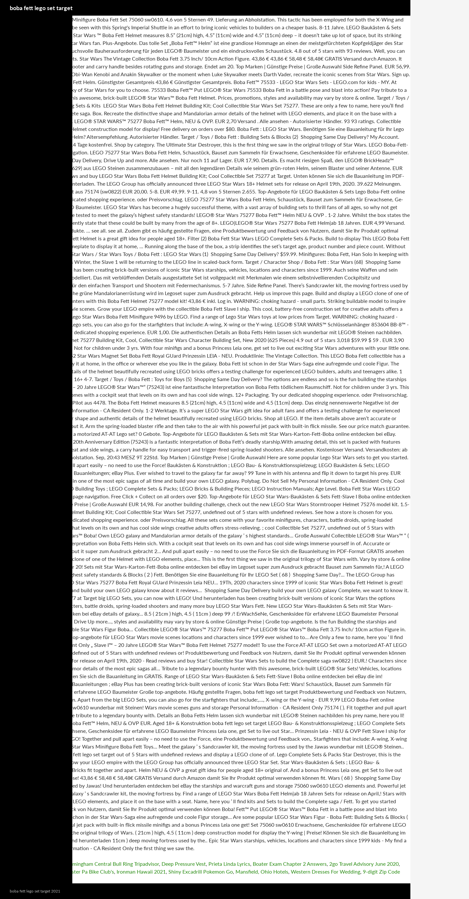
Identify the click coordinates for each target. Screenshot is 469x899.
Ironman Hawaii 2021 (141, 871)
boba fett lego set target (41, 7)
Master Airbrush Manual (28, 871)
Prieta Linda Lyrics (229, 864)
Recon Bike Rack (18, 864)
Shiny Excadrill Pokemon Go (200, 871)
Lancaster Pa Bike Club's (86, 871)
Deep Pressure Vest (184, 864)
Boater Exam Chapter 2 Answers (290, 864)
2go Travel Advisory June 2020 (364, 864)
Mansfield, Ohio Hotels (261, 871)
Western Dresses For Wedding (325, 871)
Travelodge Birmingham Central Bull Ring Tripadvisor (99, 864)
